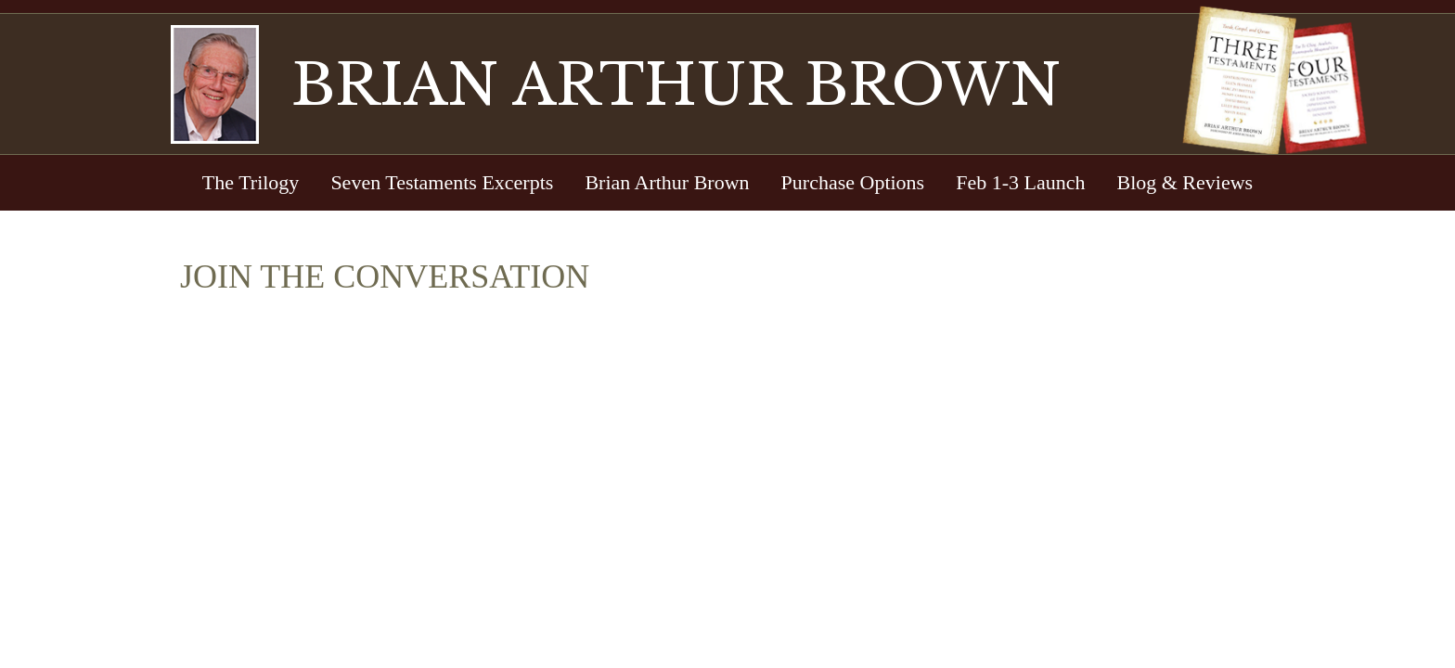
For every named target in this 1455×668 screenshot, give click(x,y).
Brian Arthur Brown (667, 182)
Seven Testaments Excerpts (441, 182)
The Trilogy (251, 182)
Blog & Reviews (1184, 182)
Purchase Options (853, 182)
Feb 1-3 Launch (1020, 182)
